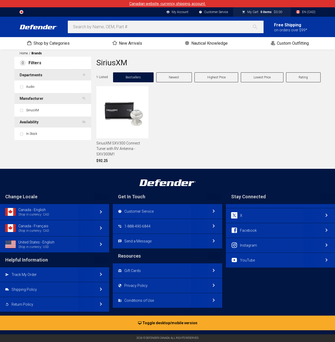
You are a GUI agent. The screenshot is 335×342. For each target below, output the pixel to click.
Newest (174, 77)
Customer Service (213, 12)
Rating (303, 77)
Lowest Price (262, 77)
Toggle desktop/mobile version (167, 323)
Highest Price (216, 77)
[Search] (258, 27)
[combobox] (166, 27)
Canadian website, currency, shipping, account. (167, 4)
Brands (36, 53)
